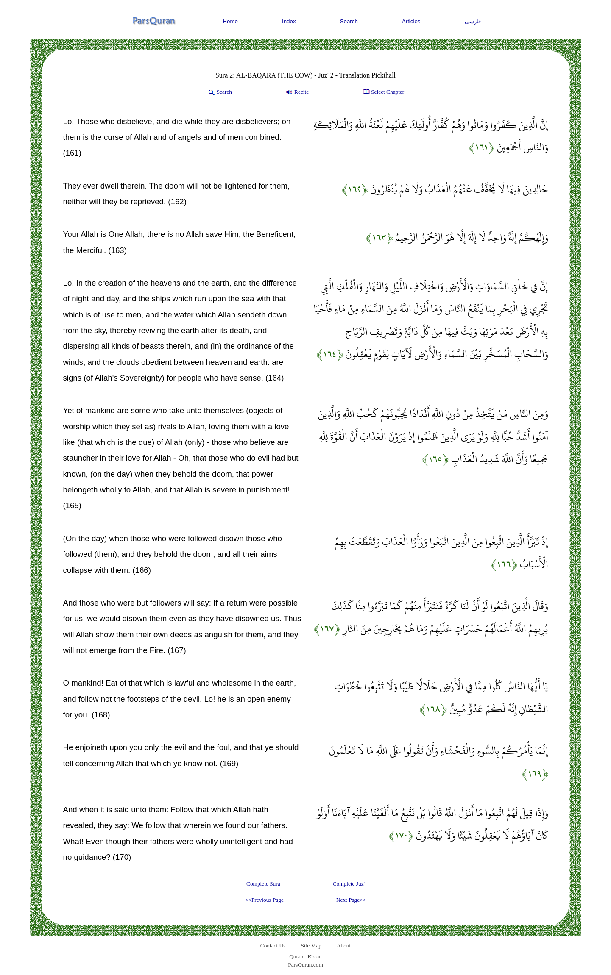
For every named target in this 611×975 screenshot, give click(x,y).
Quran (296, 956)
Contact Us (273, 945)
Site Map (311, 945)
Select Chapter (382, 92)
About (344, 945)
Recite (297, 92)
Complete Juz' (349, 884)
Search (349, 21)
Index (289, 21)
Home (230, 21)
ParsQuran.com (305, 964)
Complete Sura (263, 884)
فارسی (473, 21)
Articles (411, 21)
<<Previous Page (264, 900)
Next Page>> (351, 900)
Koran (314, 956)
